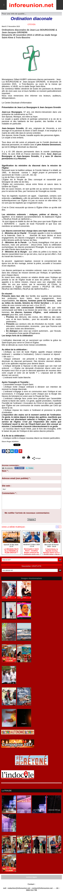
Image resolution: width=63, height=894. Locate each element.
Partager (36, 458)
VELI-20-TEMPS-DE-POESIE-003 (54, 851)
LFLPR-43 (9, 595)
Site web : (6, 486)
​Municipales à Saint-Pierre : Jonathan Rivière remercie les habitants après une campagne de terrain (31, 551)
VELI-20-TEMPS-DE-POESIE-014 (9, 851)
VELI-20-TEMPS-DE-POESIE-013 (24, 851)
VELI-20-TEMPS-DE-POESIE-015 (9, 660)
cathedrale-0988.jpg (9, 810)
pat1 (9, 723)
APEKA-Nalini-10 (9, 702)
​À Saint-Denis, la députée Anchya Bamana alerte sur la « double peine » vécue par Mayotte (51, 551)
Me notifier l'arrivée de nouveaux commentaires (27, 513)
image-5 (24, 723)
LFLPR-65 (24, 595)
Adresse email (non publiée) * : (16, 478)
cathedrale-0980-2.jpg (24, 810)
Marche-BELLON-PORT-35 (9, 681)
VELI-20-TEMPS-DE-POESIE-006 (24, 660)
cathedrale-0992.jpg (54, 810)
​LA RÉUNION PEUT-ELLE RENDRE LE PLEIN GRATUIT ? (11, 551)
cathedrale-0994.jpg (9, 828)
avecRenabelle (24, 616)
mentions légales (31, 877)
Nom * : (5, 471)
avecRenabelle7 (9, 616)
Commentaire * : (9, 493)
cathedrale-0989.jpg (39, 810)
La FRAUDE (6, 791)
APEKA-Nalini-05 (24, 702)
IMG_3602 (9, 637)
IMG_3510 (24, 637)
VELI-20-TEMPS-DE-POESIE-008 (39, 851)
